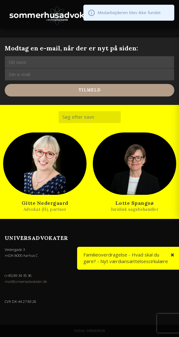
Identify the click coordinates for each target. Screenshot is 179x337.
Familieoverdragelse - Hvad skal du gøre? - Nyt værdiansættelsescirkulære (125, 257)
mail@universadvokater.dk (26, 281)
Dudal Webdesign (89, 331)
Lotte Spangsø (134, 203)
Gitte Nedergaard (45, 203)
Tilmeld (90, 90)
